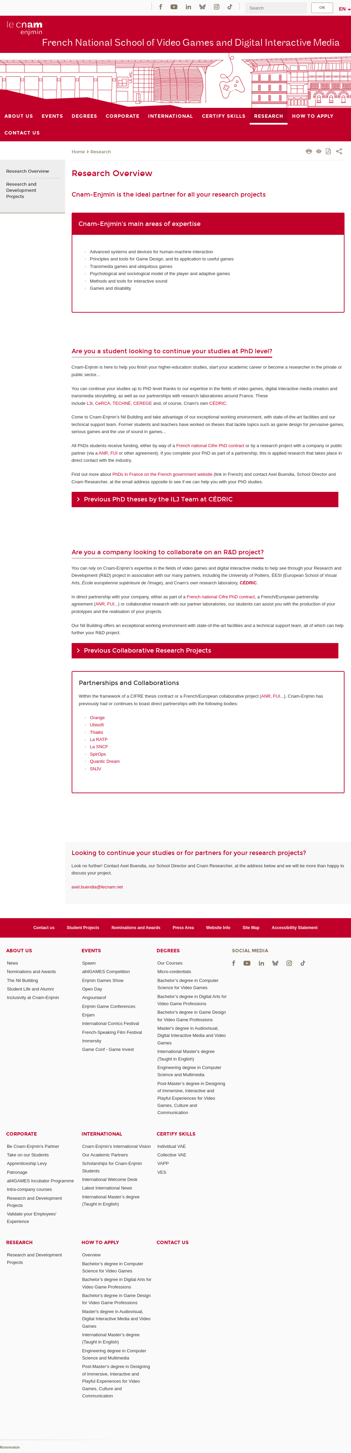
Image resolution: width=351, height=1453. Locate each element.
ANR (103, 453)
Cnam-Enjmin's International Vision (116, 1146)
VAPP (163, 1163)
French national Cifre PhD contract (210, 445)
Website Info (218, 927)
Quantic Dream (105, 761)
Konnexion (10, 1447)
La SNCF (99, 746)
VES (161, 1172)
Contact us (44, 927)
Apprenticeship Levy (27, 1163)
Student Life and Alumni (30, 989)
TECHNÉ (122, 403)
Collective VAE (171, 1154)
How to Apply (100, 1242)
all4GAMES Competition (106, 971)
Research (100, 152)
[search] (276, 8)
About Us (19, 951)
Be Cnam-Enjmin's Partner (33, 1146)
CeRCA (102, 403)
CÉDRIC (217, 403)
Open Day (92, 989)
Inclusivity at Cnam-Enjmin (33, 997)
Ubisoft (97, 724)
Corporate (21, 1134)
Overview (91, 1254)
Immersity (91, 1040)
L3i (89, 403)
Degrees (168, 951)
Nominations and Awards (136, 927)
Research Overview (27, 171)
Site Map (251, 927)
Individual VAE (171, 1146)
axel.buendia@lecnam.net (97, 886)
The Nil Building (22, 980)
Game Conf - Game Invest (108, 1049)
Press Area (183, 927)
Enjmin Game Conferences (108, 1006)
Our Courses (169, 963)
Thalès (96, 732)
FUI (114, 453)
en (342, 9)
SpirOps (98, 754)
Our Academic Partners (105, 1154)
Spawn (89, 963)
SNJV (95, 768)
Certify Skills (176, 1134)
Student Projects (83, 927)
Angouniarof (94, 997)
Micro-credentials (174, 971)
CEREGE (142, 403)
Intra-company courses (29, 1189)
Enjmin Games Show (102, 980)
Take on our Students (28, 1154)
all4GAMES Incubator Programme (40, 1180)
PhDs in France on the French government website (163, 474)
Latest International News (107, 1188)
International (102, 1134)
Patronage (17, 1172)
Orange (97, 717)
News (12, 963)
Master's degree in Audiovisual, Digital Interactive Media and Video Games (191, 1035)
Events (91, 951)
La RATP (99, 739)
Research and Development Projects (21, 190)
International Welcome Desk (109, 1179)
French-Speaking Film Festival (112, 1032)
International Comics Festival (110, 1023)
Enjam (88, 1014)
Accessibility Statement (295, 927)
